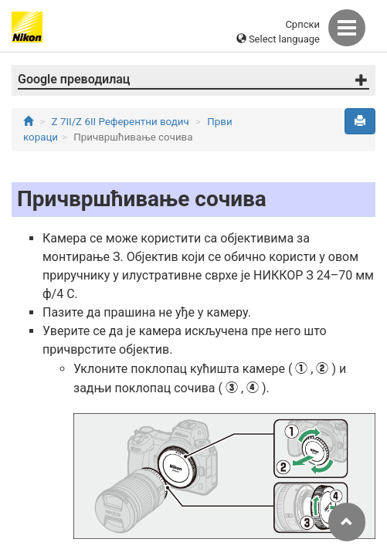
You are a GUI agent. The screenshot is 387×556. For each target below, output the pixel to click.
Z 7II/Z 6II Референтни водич (120, 121)
